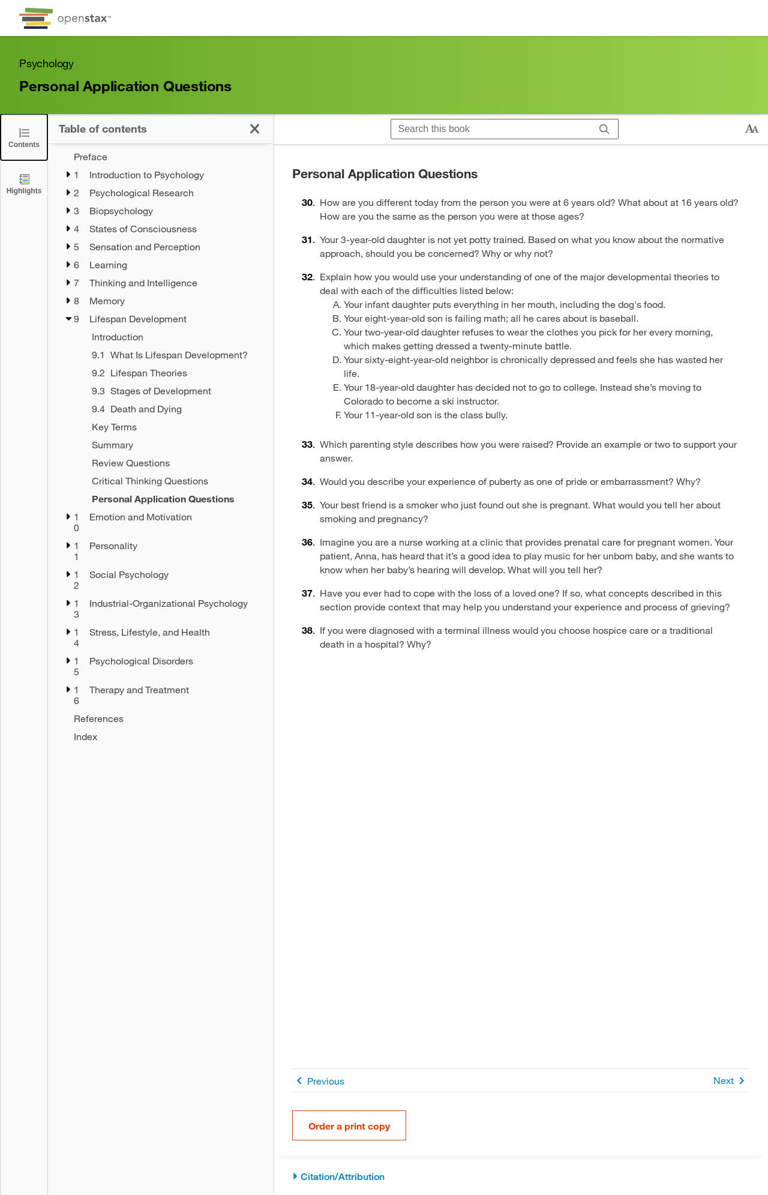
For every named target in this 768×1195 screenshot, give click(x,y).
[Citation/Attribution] (520, 1176)
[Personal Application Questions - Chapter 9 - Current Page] (174, 498)
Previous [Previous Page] (318, 1080)
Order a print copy (349, 1125)
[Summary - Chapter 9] (174, 444)
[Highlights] (24, 183)
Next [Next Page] (731, 1080)
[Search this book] (491, 129)
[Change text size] (752, 129)
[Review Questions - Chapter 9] (174, 462)
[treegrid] (160, 446)
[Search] (604, 129)
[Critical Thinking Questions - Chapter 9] (174, 480)
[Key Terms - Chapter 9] (174, 426)
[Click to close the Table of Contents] (24, 137)
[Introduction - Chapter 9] (174, 336)
